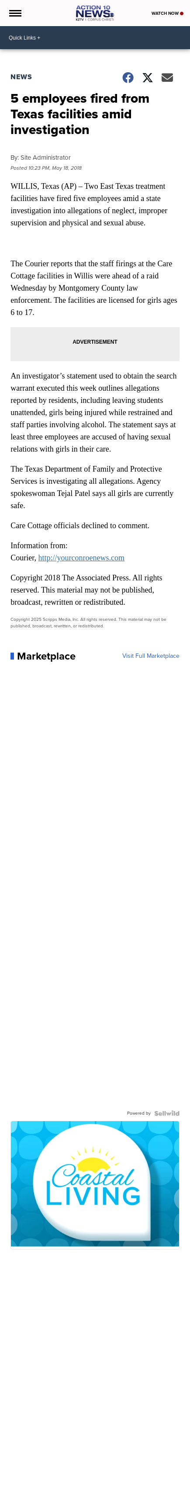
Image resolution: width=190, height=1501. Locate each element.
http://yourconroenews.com (81, 557)
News (21, 77)
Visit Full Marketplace (151, 656)
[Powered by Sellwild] (167, 1113)
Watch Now (167, 13)
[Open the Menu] (15, 13)
